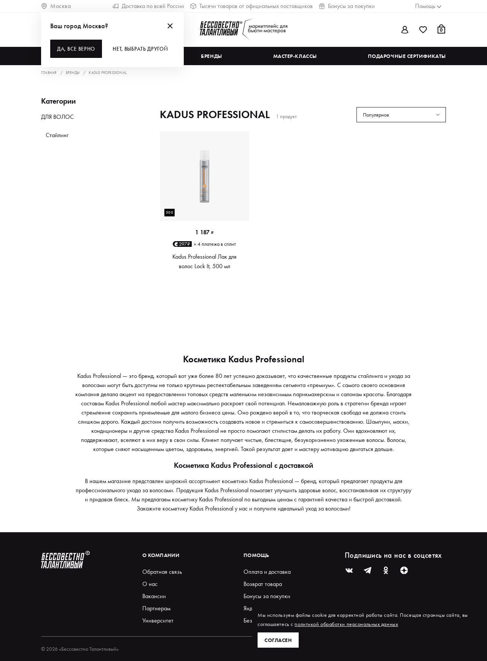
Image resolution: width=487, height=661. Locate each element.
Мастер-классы (295, 56)
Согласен (278, 640)
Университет (157, 620)
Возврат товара (263, 584)
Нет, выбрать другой (140, 48)
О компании (160, 555)
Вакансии (154, 596)
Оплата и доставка (267, 572)
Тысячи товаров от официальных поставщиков (251, 6)
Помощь (256, 555)
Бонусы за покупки (347, 6)
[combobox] (401, 114)
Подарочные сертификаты (407, 56)
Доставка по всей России (148, 6)
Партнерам (156, 608)
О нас (150, 584)
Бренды (211, 56)
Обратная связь (162, 572)
